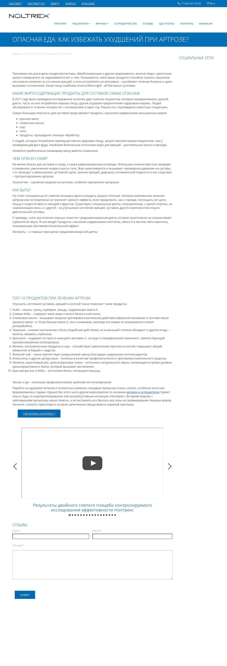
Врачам (102, 23)
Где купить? (167, 23)
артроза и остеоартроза (142, 392)
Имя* (16, 531)
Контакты (186, 23)
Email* (97, 531)
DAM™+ (55, 3)
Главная (16, 53)
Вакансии (206, 23)
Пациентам (81, 23)
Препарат (60, 23)
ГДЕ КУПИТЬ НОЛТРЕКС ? (39, 413)
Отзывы (148, 23)
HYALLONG (88, 3)
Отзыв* (18, 545)
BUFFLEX (71, 3)
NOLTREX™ (15, 3)
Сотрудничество (125, 23)
